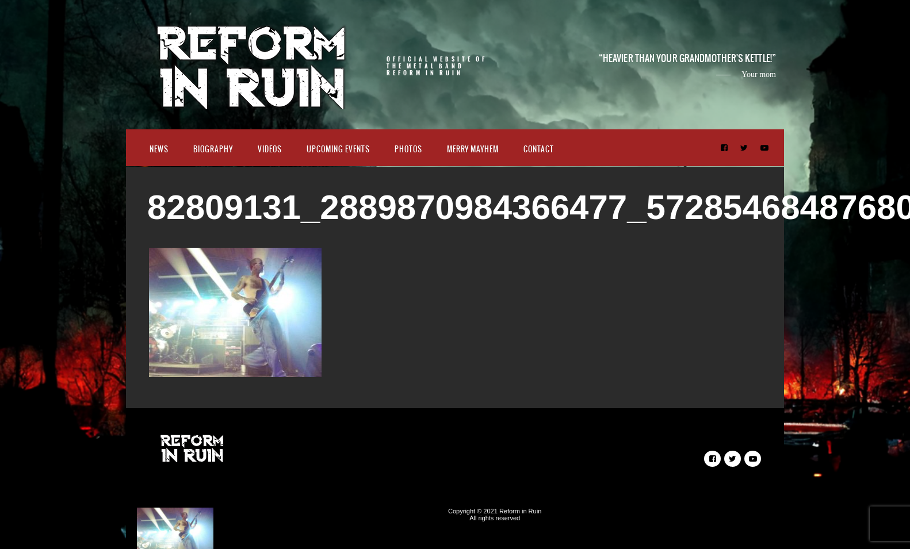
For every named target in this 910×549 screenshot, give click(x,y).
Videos (270, 149)
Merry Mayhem (473, 149)
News (159, 149)
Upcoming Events (338, 149)
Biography (213, 149)
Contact (538, 149)
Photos (408, 149)
